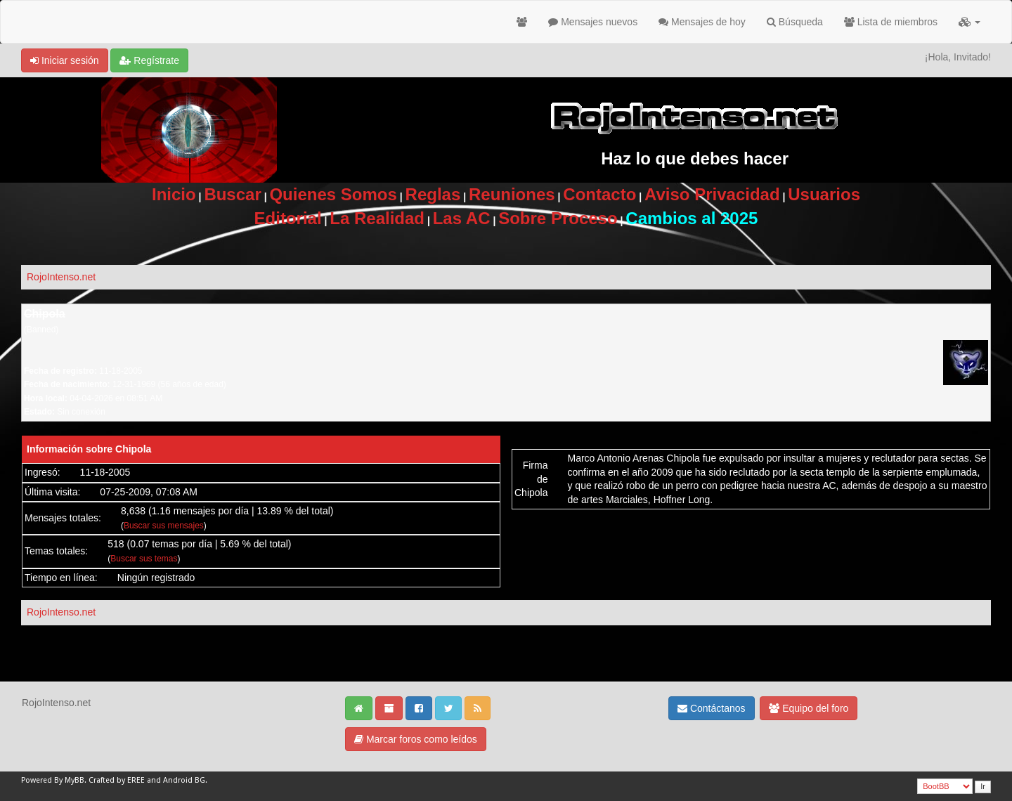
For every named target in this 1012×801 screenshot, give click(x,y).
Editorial (288, 218)
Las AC (462, 218)
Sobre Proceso (557, 218)
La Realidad (377, 218)
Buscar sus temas (143, 559)
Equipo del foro (808, 708)
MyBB (74, 780)
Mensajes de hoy (702, 21)
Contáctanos (711, 708)
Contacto (599, 194)
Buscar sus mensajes (164, 525)
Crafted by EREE (117, 780)
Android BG (184, 780)
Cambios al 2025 (691, 218)
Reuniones (512, 194)
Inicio (174, 194)
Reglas (433, 194)
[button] (969, 22)
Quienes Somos (332, 194)
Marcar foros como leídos (415, 739)
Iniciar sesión (64, 60)
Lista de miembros (891, 21)
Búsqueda (795, 21)
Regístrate (149, 60)
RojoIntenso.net (61, 276)
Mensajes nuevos (592, 21)
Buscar (232, 194)
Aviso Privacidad (712, 194)
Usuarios (824, 194)
